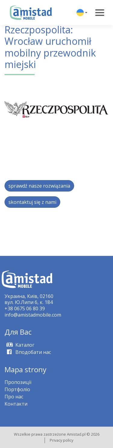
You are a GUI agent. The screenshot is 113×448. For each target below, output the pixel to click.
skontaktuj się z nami (32, 202)
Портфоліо (17, 389)
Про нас (14, 396)
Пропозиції (18, 382)
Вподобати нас (28, 352)
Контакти (16, 403)
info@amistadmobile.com (33, 314)
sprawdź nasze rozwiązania (39, 186)
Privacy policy (61, 440)
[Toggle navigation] (99, 12)
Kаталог (19, 345)
